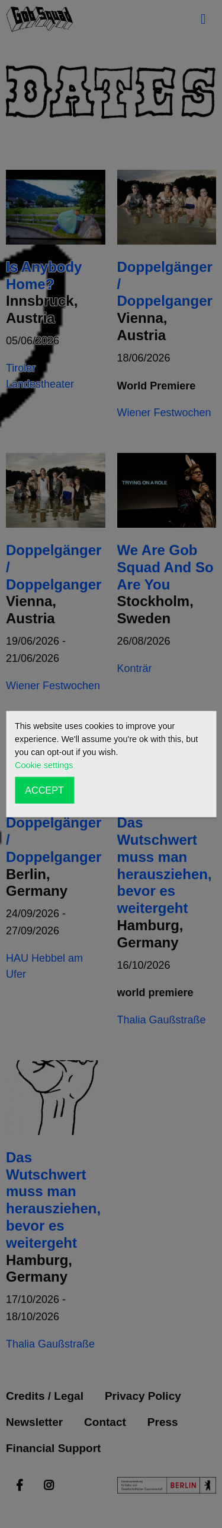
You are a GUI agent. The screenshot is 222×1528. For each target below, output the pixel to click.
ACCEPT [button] (44, 790)
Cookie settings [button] (44, 765)
